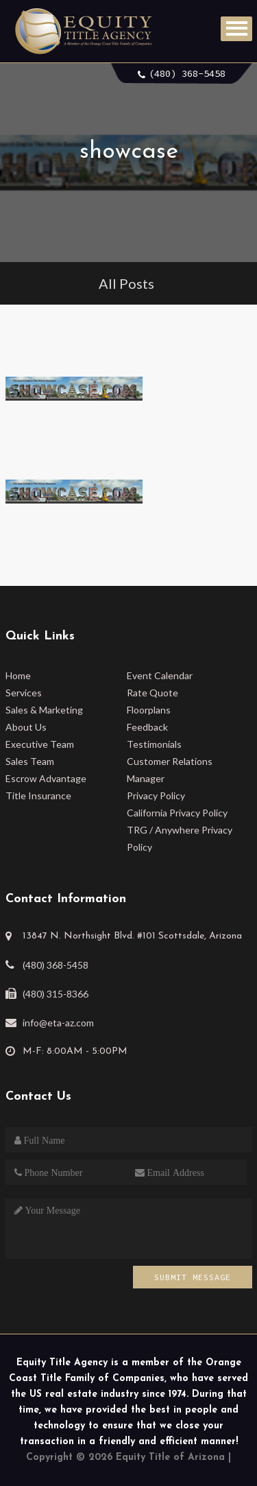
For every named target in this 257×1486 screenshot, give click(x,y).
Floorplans (149, 710)
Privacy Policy (156, 795)
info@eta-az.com (58, 1022)
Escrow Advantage (45, 778)
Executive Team (39, 744)
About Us (26, 727)
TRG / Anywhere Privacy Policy (179, 838)
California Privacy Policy (177, 812)
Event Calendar (160, 675)
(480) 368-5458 (187, 73)
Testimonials (154, 744)
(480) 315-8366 (55, 994)
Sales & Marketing (44, 710)
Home (18, 675)
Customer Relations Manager (169, 769)
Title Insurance (38, 795)
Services (23, 692)
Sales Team (29, 761)
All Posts (126, 283)
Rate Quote (152, 692)
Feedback (147, 727)
